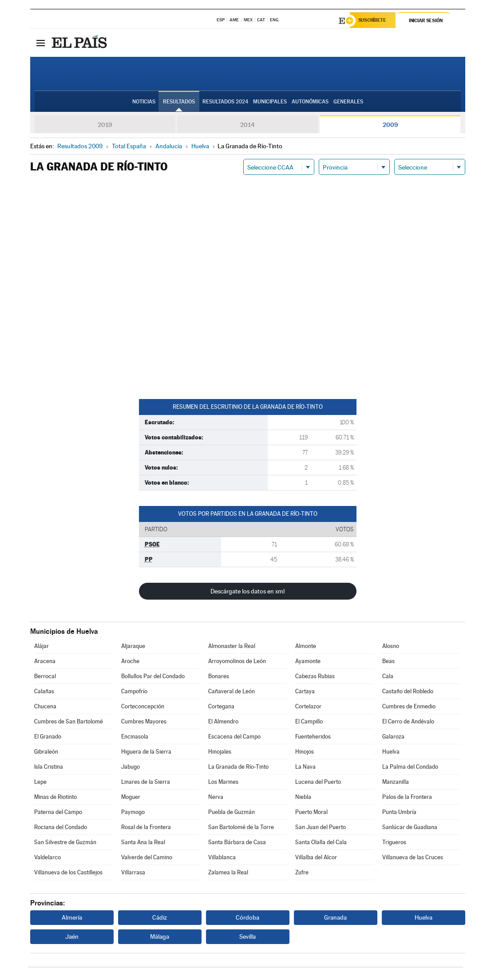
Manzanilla (395, 783)
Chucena (45, 707)
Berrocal (45, 677)
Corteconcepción (142, 707)
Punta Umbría (399, 813)
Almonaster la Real (231, 647)
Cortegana (221, 707)
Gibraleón (46, 753)
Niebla (303, 798)
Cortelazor (308, 707)
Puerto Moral (311, 813)
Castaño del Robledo (407, 692)
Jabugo (130, 768)
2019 (105, 126)
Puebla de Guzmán (231, 813)
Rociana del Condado (60, 828)
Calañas (44, 692)
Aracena (44, 662)
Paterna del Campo (58, 813)
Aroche (130, 662)
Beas (388, 662)
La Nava (305, 768)
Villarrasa (133, 873)
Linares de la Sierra (145, 783)
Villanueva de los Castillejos (68, 873)
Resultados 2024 (225, 102)
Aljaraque (133, 647)
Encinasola (134, 738)
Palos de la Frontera (407, 798)
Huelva (391, 753)
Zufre (302, 873)
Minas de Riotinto (55, 798)
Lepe (40, 783)
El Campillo (309, 722)
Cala (387, 677)
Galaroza (393, 738)
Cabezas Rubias (315, 677)
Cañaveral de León (231, 692)
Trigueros (394, 843)
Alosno (390, 647)
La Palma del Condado (410, 768)
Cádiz (159, 918)
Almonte (305, 647)
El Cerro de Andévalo (408, 722)
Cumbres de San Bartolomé (68, 722)
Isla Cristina (48, 768)
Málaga (159, 937)
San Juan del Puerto (320, 828)
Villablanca (222, 858)
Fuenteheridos (313, 738)
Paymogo (133, 813)
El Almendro (223, 722)
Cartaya (305, 692)
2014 (247, 126)
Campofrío (134, 692)
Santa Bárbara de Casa (237, 843)
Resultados (179, 102)
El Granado (47, 738)
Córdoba (247, 918)
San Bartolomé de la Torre (241, 828)
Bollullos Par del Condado (153, 677)
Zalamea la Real (228, 873)
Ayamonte (308, 662)
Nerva (215, 798)
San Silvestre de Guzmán (65, 843)
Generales (348, 102)
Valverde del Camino (146, 858)
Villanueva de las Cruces (412, 858)
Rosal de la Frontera (146, 828)
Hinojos (304, 753)
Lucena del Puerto (318, 783)
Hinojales (219, 753)
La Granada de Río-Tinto (238, 768)
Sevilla (247, 937)
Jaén (72, 937)
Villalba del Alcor (316, 858)
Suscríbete (375, 21)
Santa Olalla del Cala (321, 843)
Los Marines (223, 783)
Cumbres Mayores (143, 722)
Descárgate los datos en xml (247, 592)
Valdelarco (47, 858)
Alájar (41, 647)
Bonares (218, 677)
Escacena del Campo (234, 738)
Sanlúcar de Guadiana (409, 828)
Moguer (130, 798)
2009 (390, 126)
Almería (72, 918)
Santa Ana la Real (143, 843)
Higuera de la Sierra (146, 753)
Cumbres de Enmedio (409, 707)
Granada (335, 918)
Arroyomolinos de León (237, 662)
